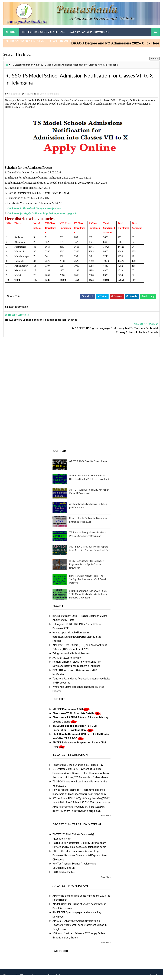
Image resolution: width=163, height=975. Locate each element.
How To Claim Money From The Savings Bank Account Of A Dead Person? (87, 572)
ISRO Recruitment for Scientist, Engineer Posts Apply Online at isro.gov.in (86, 557)
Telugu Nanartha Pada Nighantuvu (71, 646)
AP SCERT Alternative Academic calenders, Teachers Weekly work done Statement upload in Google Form (80, 918)
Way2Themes (22, 968)
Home (13, 31)
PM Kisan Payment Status (24, 40)
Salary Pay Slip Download (90, 31)
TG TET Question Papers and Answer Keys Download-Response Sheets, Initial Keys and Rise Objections (80, 848)
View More (105, 809)
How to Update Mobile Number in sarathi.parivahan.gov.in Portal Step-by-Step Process (77, 630)
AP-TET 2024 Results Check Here (88, 454)
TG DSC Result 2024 (64, 865)
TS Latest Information (22, 65)
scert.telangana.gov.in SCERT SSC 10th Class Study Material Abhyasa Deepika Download (88, 587)
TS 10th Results (60, 40)
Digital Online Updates (60, 968)
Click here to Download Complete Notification (34, 209)
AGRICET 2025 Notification (67, 650)
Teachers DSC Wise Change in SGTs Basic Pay (78, 757)
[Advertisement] (81, 361)
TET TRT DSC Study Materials (43, 31)
